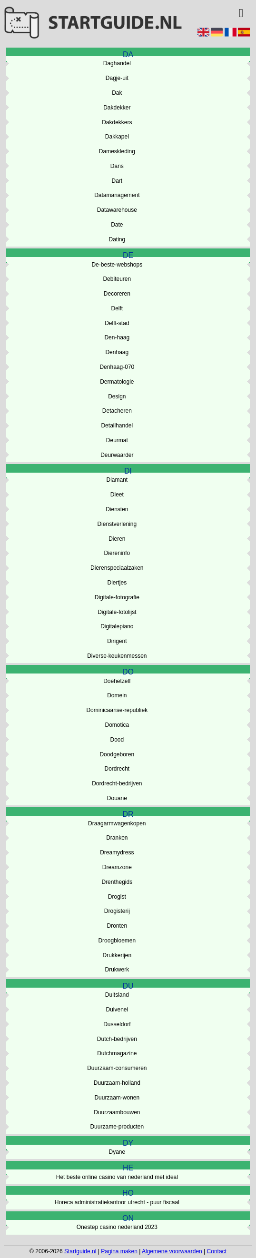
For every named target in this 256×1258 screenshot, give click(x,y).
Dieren (116, 538)
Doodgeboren (116, 754)
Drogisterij (117, 911)
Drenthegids (116, 882)
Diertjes (117, 582)
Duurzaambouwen (117, 1112)
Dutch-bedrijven (117, 1039)
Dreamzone (117, 867)
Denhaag (116, 352)
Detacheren (117, 410)
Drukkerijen (116, 955)
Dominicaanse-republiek (117, 710)
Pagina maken (119, 1251)
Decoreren (117, 293)
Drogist (117, 896)
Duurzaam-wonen (116, 1097)
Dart (116, 181)
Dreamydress (117, 852)
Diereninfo (117, 553)
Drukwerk (117, 969)
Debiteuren (117, 279)
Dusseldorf (116, 1024)
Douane (117, 798)
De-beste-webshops (116, 264)
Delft (117, 308)
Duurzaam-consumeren (117, 1068)
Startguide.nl (80, 1251)
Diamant (117, 479)
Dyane (116, 1152)
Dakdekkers (117, 122)
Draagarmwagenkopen (117, 823)
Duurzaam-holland (117, 1083)
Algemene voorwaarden (172, 1251)
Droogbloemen (117, 940)
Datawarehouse (117, 210)
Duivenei (117, 1009)
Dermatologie (117, 381)
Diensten (117, 509)
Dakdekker (116, 107)
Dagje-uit (117, 78)
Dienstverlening (117, 524)
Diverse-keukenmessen (117, 656)
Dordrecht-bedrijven (117, 783)
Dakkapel (117, 136)
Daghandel (117, 63)
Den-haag (116, 337)
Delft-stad (117, 323)
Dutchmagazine (117, 1053)
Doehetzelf (116, 681)
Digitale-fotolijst (117, 612)
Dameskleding (117, 151)
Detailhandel (117, 425)
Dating (116, 239)
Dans (117, 166)
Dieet (117, 494)
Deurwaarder (116, 455)
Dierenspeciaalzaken (116, 568)
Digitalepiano (116, 626)
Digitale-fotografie (117, 597)
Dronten (117, 925)
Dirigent (117, 641)
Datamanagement (116, 195)
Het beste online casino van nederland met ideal (117, 1177)
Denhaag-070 (116, 367)
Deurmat (117, 440)
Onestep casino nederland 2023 (117, 1227)
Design (117, 396)
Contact (216, 1251)
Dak (117, 92)
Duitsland (117, 994)
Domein (117, 695)
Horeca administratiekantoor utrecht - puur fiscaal (117, 1202)
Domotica (117, 725)
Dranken (117, 837)
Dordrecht (116, 768)
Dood (117, 739)
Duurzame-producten (117, 1126)
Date (117, 224)
